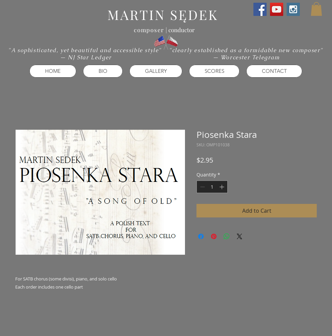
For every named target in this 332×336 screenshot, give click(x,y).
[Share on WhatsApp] (227, 236)
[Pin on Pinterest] (214, 236)
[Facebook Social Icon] (260, 9)
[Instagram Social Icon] (293, 9)
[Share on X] (239, 236)
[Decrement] (202, 187)
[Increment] (222, 187)
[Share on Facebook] (201, 236)
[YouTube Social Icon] (276, 9)
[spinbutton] (212, 187)
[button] (316, 9)
